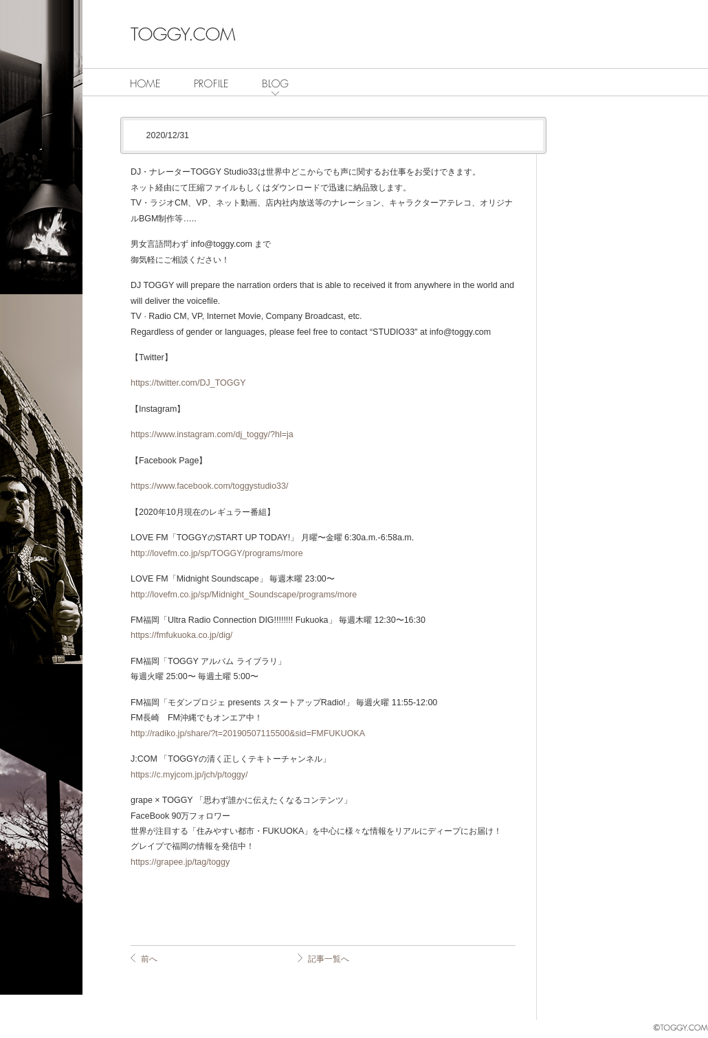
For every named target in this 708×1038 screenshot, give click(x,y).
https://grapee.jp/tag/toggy (180, 862)
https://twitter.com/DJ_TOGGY (188, 383)
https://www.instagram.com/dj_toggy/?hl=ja (212, 434)
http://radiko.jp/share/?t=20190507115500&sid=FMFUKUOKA (248, 733)
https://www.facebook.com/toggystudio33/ (209, 486)
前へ (149, 959)
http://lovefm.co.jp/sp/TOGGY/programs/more (217, 553)
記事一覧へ (328, 959)
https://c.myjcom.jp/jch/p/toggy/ (189, 775)
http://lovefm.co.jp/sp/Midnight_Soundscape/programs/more (244, 594)
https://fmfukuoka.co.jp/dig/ (181, 635)
